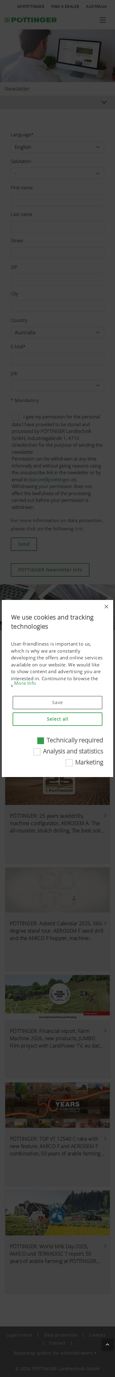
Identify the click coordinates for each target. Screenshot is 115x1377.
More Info (25, 683)
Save (57, 702)
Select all (57, 719)
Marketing (89, 762)
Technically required (75, 740)
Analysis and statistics (73, 751)
